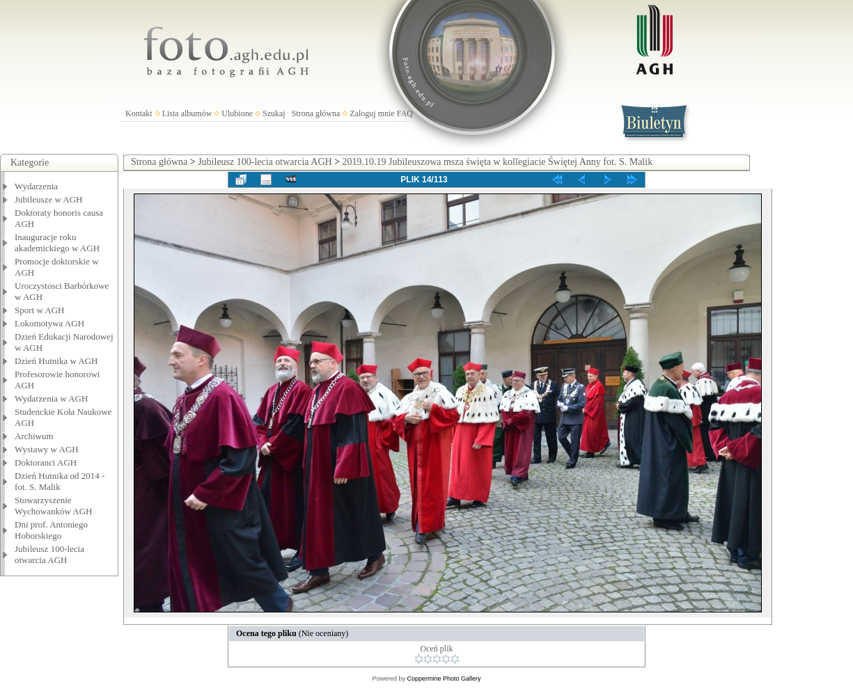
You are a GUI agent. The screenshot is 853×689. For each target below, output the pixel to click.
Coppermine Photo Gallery (443, 678)
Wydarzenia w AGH (51, 398)
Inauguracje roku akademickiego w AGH (57, 242)
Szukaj (274, 113)
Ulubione (237, 113)
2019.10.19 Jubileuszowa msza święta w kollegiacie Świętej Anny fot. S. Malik (498, 162)
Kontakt (138, 113)
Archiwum (34, 436)
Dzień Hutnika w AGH (56, 361)
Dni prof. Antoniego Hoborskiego (51, 530)
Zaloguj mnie (372, 113)
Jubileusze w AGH (49, 199)
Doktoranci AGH (46, 462)
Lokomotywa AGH (49, 323)
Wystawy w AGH (47, 449)
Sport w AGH (40, 310)
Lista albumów (187, 113)
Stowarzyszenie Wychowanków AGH (54, 505)
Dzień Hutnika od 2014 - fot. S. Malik (59, 481)
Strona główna (316, 113)
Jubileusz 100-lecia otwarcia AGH (49, 554)
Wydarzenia (36, 186)
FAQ (405, 113)
